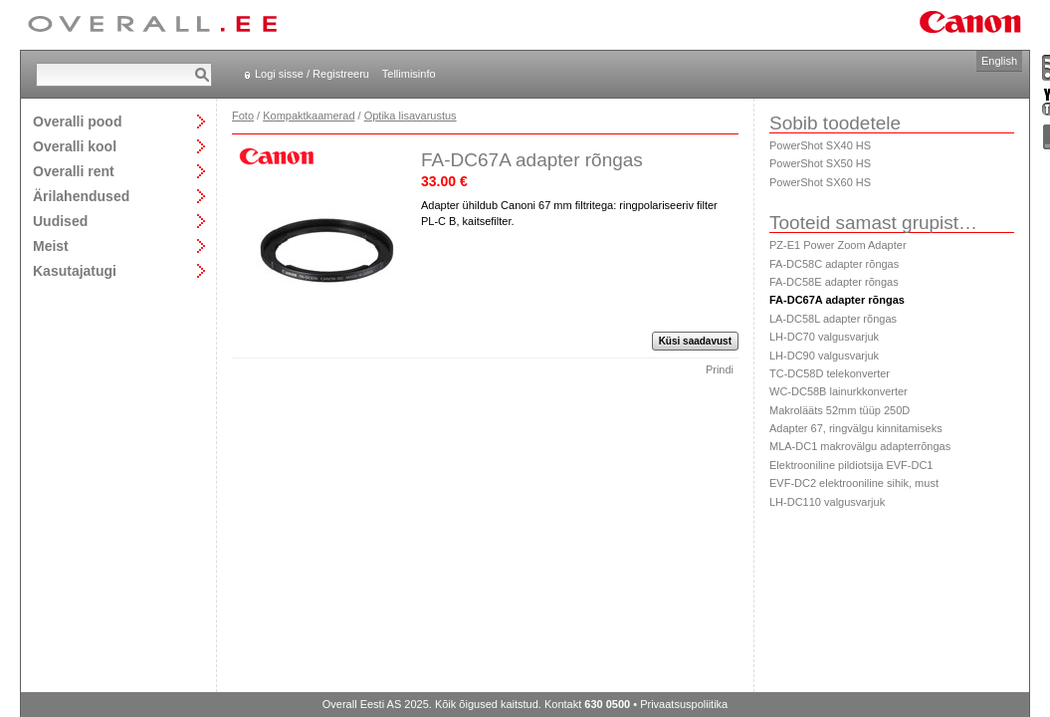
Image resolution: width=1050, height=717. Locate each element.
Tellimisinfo (409, 74)
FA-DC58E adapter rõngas (834, 282)
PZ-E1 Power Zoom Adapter (838, 245)
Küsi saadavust (695, 341)
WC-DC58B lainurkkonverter (838, 391)
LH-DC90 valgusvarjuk (824, 355)
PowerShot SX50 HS (820, 163)
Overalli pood (77, 121)
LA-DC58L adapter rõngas (833, 319)
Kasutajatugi (74, 270)
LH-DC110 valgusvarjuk (827, 502)
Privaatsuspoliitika (684, 704)
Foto (243, 115)
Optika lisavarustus (410, 115)
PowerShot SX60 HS (820, 182)
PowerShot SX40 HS (820, 145)
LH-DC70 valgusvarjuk (824, 337)
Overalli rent (73, 170)
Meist (51, 245)
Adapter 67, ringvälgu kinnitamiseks (856, 428)
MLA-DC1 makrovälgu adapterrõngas (859, 446)
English (999, 61)
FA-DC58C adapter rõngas (834, 264)
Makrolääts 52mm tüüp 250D (839, 410)
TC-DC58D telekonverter (829, 373)
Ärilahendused (81, 195)
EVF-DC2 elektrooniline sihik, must (854, 483)
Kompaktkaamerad (308, 115)
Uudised (60, 220)
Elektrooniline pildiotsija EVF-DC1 (851, 465)
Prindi (720, 369)
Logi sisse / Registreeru (312, 74)
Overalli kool (74, 145)
